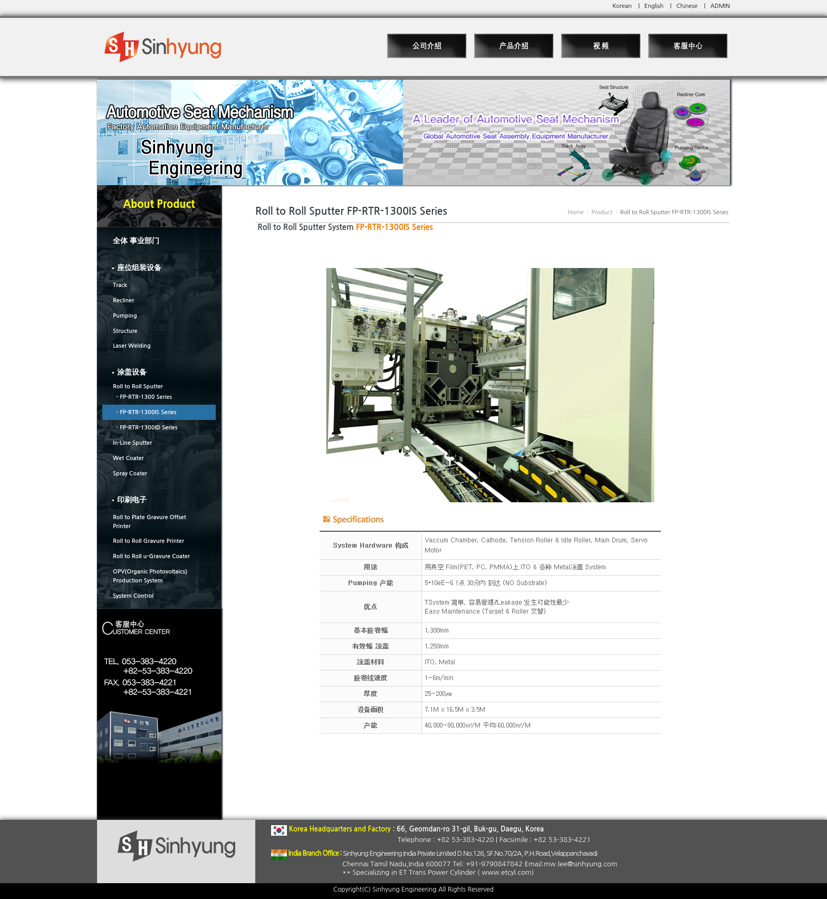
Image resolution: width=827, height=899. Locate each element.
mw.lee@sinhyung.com (580, 863)
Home (576, 212)
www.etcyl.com (506, 872)
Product (601, 212)
